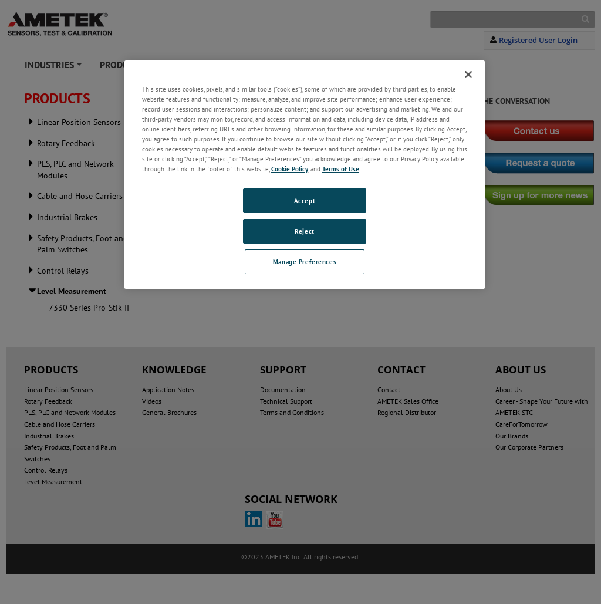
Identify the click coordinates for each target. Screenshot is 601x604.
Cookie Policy (289, 168)
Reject (304, 231)
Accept (304, 200)
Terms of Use (340, 168)
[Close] (468, 74)
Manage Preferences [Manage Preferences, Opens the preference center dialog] (304, 261)
